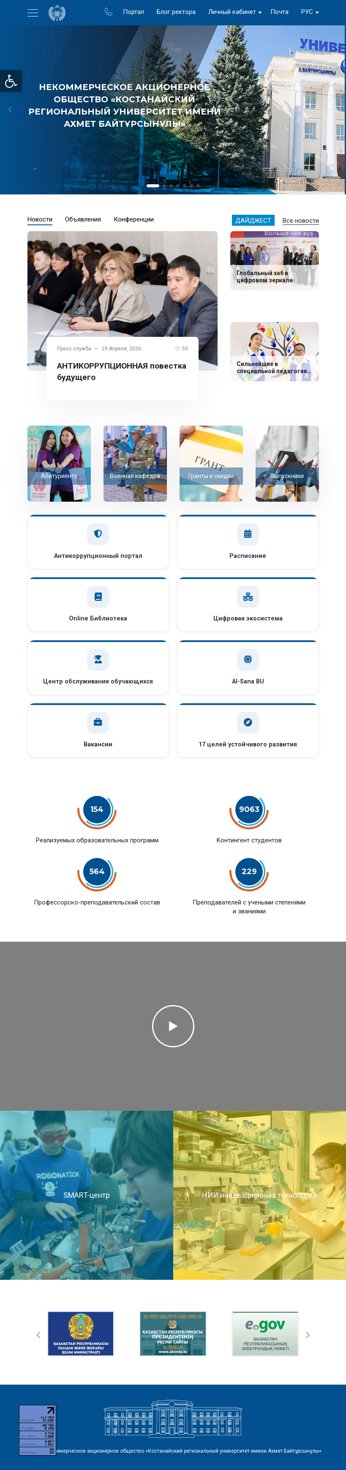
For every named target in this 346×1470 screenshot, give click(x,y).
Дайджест (253, 220)
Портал (133, 12)
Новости (39, 219)
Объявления (83, 219)
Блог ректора (176, 12)
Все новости (301, 220)
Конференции (134, 219)
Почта (279, 12)
